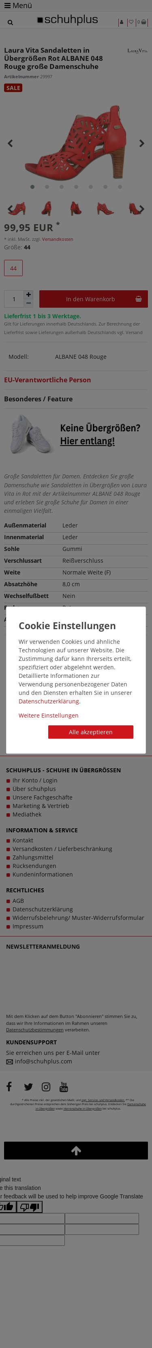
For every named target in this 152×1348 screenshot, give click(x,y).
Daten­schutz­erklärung (49, 701)
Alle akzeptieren (91, 732)
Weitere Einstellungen (49, 715)
